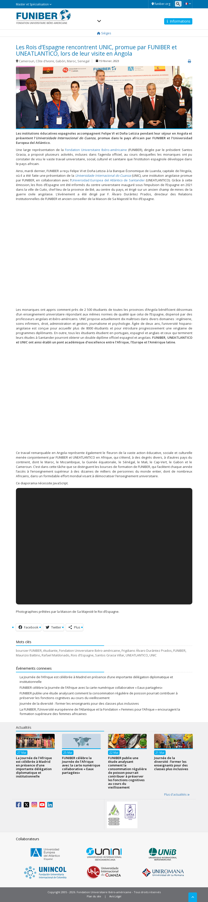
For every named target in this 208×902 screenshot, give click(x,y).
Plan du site (94, 896)
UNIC (153, 655)
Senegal (83, 61)
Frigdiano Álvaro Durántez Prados (147, 650)
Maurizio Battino (28, 655)
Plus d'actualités (177, 794)
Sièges (104, 33)
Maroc (71, 61)
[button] (187, 3)
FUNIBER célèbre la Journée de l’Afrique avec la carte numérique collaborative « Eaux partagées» (91, 687)
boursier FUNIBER (29, 650)
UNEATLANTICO (137, 655)
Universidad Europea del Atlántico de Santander (108, 180)
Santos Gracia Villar (109, 655)
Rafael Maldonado (55, 655)
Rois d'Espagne (82, 655)
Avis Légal (115, 896)
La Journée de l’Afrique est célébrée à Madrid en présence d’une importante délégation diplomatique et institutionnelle (34, 767)
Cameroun (26, 61)
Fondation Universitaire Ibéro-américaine (96, 150)
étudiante (50, 650)
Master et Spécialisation (34, 4)
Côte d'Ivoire (45, 61)
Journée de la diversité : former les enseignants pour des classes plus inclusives (79, 703)
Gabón (60, 61)
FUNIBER (179, 650)
